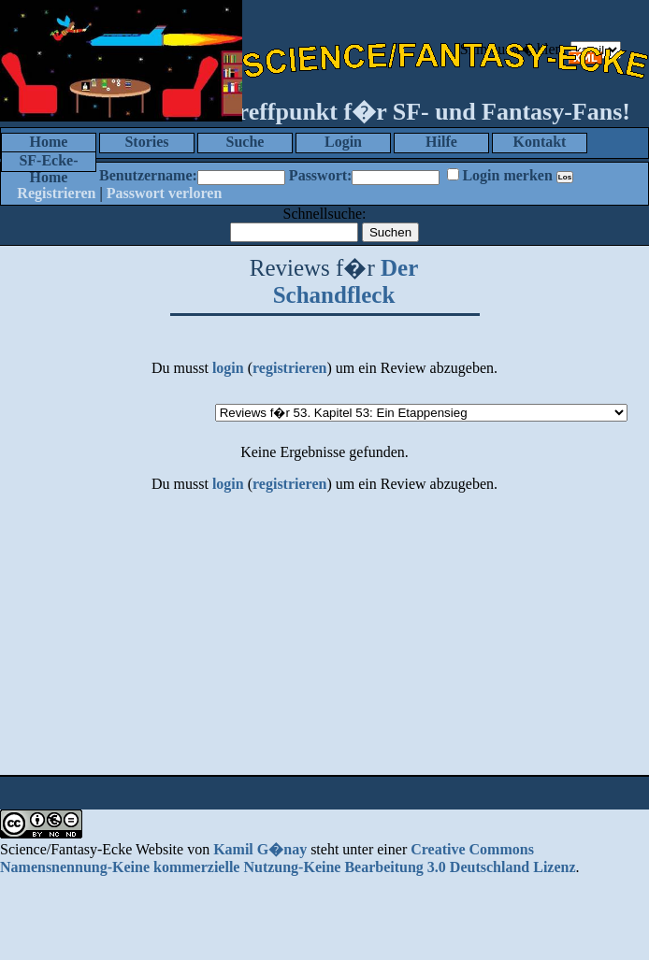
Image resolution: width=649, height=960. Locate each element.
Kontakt (540, 142)
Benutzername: (148, 175)
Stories (146, 142)
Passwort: (321, 175)
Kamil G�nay (260, 849)
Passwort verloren (165, 193)
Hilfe (441, 142)
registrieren (289, 368)
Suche (245, 142)
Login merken (507, 175)
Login (343, 142)
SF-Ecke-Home (48, 162)
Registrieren (56, 193)
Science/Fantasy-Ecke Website (91, 849)
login (228, 368)
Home (49, 142)
